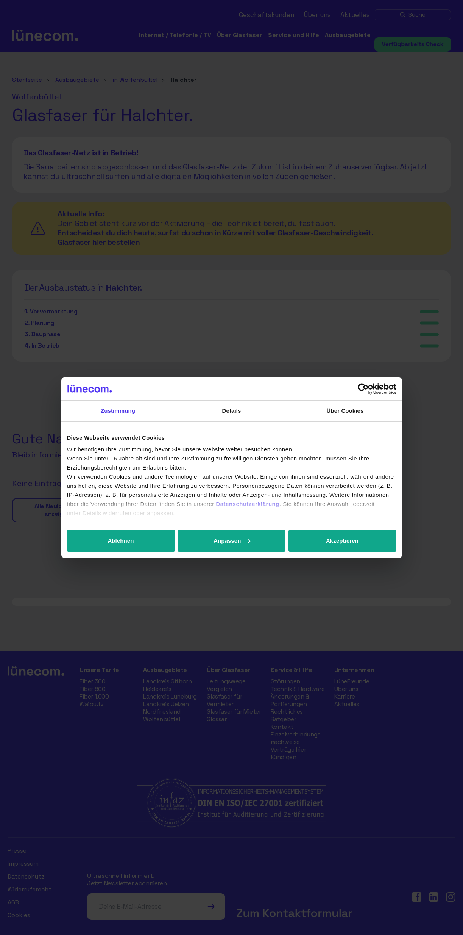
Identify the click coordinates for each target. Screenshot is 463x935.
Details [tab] (231, 410)
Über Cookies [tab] (345, 410)
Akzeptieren (342, 540)
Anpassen (232, 540)
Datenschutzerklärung (247, 504)
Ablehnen (121, 540)
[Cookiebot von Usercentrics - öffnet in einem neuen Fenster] (363, 389)
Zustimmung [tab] (118, 410)
